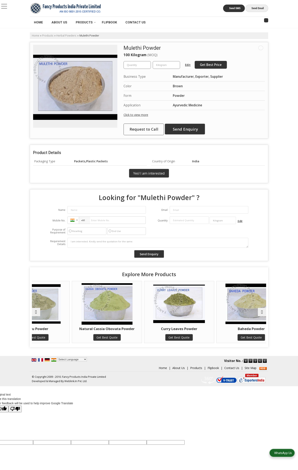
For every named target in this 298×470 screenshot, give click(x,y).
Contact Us (135, 22)
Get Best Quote (60, 337)
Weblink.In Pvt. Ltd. (75, 385)
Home (38, 22)
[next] (262, 314)
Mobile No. (59, 220)
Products (86, 22)
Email (164, 210)
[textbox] (166, 65)
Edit (188, 65)
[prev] (36, 314)
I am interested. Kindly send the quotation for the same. (157, 243)
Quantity (163, 220)
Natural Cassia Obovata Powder (119, 330)
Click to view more (136, 115)
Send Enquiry (185, 129)
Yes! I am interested (149, 173)
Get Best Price (211, 65)
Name (61, 210)
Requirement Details (57, 243)
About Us (59, 22)
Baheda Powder (237, 328)
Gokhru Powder (60, 328)
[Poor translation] (15, 413)
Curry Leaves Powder (178, 328)
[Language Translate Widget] (72, 364)
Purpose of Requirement (57, 231)
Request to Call (144, 129)
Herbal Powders (66, 35)
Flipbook (109, 22)
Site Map (250, 372)
